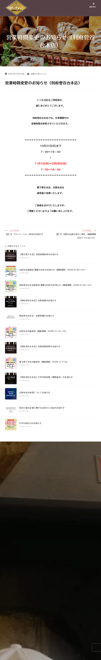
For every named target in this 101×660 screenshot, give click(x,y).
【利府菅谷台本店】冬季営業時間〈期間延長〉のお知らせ (46, 377)
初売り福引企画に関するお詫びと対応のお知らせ (42, 408)
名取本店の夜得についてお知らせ (34, 393)
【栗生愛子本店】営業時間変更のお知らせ (38, 254)
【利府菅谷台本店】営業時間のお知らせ (37, 300)
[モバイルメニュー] (92, 8)
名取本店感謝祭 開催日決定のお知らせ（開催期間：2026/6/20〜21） (52, 270)
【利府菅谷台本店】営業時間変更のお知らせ (39, 346)
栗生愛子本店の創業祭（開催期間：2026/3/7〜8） (43, 362)
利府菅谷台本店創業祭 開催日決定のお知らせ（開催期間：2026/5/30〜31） (56, 285)
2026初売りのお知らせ (30, 423)
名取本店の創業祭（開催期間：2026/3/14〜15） (43, 331)
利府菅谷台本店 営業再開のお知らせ (36, 316)
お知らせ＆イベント (39, 74)
